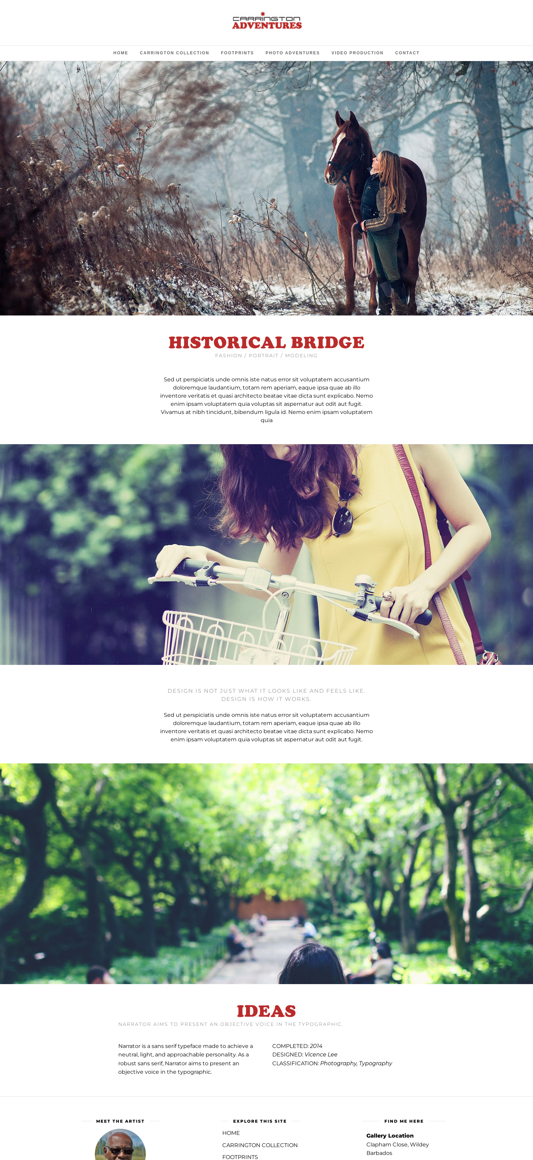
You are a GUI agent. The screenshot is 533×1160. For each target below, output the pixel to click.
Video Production (357, 53)
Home (121, 53)
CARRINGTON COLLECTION (260, 1145)
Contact (407, 53)
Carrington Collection (174, 53)
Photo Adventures (292, 53)
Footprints (237, 53)
